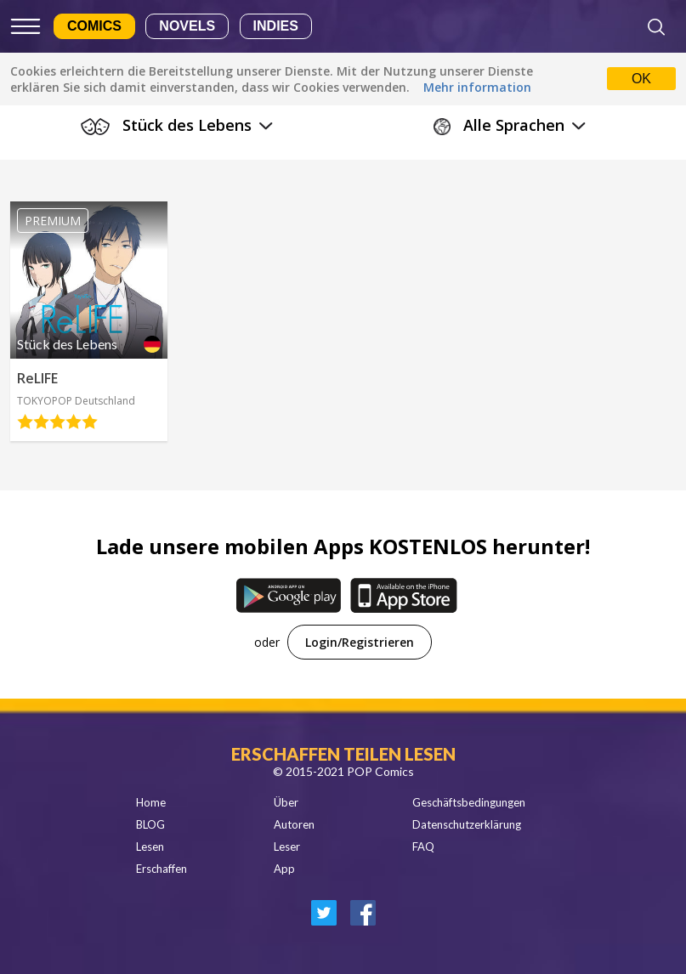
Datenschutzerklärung (466, 824)
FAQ (423, 846)
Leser (287, 846)
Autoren (294, 824)
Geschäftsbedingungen (468, 802)
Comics (94, 26)
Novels (187, 26)
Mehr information (477, 87)
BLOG (150, 824)
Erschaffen (161, 868)
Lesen (150, 846)
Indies (275, 26)
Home (151, 802)
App (284, 868)
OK (641, 78)
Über (286, 802)
